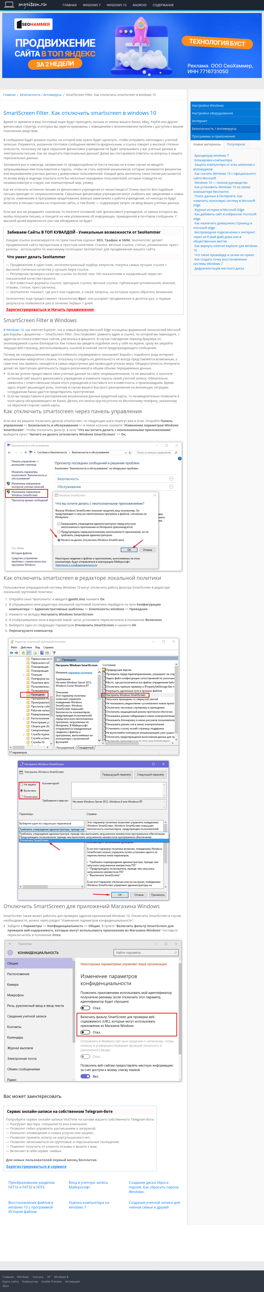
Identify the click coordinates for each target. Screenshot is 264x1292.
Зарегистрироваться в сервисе (36, 1166)
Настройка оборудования (212, 113)
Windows (23, 1277)
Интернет (199, 121)
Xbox (5, 1286)
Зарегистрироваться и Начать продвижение (50, 309)
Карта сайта (10, 1281)
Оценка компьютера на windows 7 (89, 1205)
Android (140, 5)
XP (48, 1277)
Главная (70, 5)
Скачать (38, 1277)
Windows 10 (116, 5)
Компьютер (30, 1281)
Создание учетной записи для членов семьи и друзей (154, 1205)
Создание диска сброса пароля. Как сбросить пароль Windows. (154, 1187)
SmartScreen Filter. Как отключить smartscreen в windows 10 (80, 112)
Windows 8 (61, 1277)
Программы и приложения (213, 136)
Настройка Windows (208, 105)
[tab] (207, 144)
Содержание (163, 5)
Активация (72, 1281)
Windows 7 (92, 5)
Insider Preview (52, 1281)
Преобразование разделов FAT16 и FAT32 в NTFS (31, 1185)
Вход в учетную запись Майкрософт (88, 1185)
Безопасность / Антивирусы (41, 95)
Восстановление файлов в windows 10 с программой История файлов (30, 1207)
